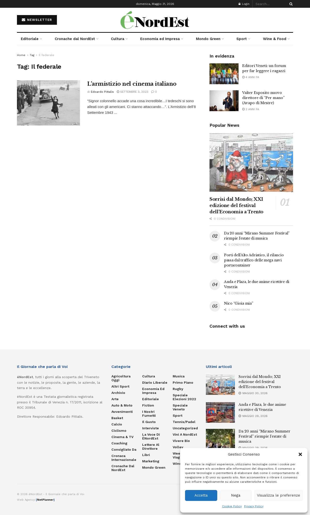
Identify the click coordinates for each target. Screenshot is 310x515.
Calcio (116, 424)
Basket (117, 418)
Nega (235, 495)
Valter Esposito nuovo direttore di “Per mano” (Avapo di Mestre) (263, 98)
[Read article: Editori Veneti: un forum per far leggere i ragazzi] (224, 73)
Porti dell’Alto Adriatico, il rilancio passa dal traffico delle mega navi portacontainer (254, 260)
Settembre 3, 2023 (132, 91)
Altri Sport (120, 386)
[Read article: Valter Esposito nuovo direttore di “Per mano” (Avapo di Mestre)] (224, 100)
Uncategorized (185, 428)
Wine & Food (274, 39)
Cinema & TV (122, 437)
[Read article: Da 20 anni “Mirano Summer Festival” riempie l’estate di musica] (220, 439)
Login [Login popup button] (244, 4)
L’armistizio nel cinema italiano (132, 84)
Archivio (118, 393)
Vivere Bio (181, 441)
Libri (146, 455)
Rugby (178, 389)
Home (21, 55)
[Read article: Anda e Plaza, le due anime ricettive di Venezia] (220, 412)
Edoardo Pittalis (102, 91)
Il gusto (149, 422)
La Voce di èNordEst (151, 436)
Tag (32, 55)
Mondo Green (208, 39)
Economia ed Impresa (160, 39)
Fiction (148, 405)
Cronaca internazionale (123, 458)
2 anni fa (250, 109)
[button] (300, 454)
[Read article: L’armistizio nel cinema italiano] (48, 102)
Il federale (46, 55)
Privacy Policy (254, 506)
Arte (115, 399)
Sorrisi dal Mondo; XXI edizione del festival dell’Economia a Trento (236, 206)
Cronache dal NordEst (75, 39)
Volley (178, 447)
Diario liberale (154, 382)
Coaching (119, 443)
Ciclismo (118, 430)
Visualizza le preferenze (278, 495)
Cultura (117, 39)
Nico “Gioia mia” (238, 303)
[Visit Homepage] (155, 20)
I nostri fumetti (149, 413)
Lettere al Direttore (150, 446)
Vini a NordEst (185, 434)
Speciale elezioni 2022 (184, 397)
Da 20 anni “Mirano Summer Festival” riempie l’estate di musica (264, 436)
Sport (241, 39)
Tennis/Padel (184, 422)
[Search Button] (290, 4)
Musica (179, 376)
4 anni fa (250, 77)
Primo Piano (183, 382)
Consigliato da (123, 449)
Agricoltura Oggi (121, 378)
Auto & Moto (121, 405)
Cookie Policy (232, 506)
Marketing (150, 461)
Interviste (150, 428)
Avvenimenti (122, 412)
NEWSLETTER (37, 20)
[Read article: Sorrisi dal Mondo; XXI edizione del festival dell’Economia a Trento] (251, 162)
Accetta (201, 495)
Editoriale (30, 39)
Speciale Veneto (180, 407)
